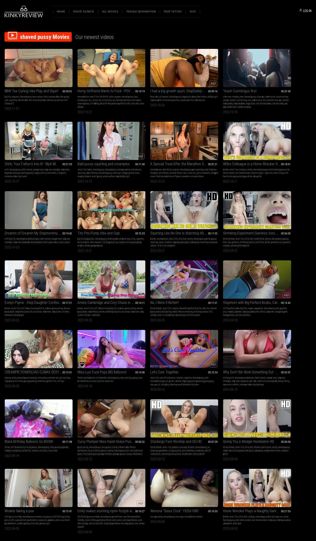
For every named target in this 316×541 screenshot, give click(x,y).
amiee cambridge (233, 231)
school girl (55, 164)
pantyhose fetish (41, 432)
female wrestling (299, 231)
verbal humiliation (211, 365)
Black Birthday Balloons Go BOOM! (29, 356)
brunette (287, 228)
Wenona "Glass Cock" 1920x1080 (91, 423)
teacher (211, 97)
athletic (289, 301)
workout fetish (222, 432)
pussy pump (272, 168)
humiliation (235, 361)
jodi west (291, 97)
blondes (288, 428)
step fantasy (157, 231)
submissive (239, 91)
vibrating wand (236, 301)
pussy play (50, 231)
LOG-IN (307, 11)
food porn (83, 164)
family (302, 94)
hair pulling (280, 231)
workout (34, 231)
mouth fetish (103, 228)
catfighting (292, 235)
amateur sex (116, 295)
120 (292, 164)
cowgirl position (177, 94)
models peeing (295, 368)
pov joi (218, 301)
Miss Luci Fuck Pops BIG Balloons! (153, 289)
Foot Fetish (173, 11)
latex (174, 295)
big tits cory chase (171, 231)
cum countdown (170, 365)
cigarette (261, 164)
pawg (11, 94)
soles (101, 91)
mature (40, 91)
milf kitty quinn (260, 238)
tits (255, 164)
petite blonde (214, 435)
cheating (282, 94)
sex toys (180, 295)
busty (289, 94)
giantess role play (92, 235)
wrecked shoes (105, 164)
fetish (69, 228)
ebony (172, 91)
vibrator (30, 94)
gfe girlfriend (114, 97)
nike (114, 164)
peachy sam (259, 372)
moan (44, 94)
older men (196, 91)
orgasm (107, 91)
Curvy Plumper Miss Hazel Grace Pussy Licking (96, 356)
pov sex (82, 94)
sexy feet (54, 428)
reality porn (81, 97)
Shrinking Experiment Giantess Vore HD (95, 222)
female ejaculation (13, 97)
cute (38, 164)
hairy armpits (272, 164)
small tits (83, 91)
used (69, 164)
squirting (22, 94)
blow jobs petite (151, 435)
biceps (237, 428)
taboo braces (134, 97)
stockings (136, 365)
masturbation (72, 91)
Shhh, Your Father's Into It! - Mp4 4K (279, 85)
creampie (305, 91)
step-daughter (230, 97)
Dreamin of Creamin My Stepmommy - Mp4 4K (220, 155)
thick (46, 91)
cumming (14, 235)
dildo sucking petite (279, 432)
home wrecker (144, 164)
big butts (33, 361)
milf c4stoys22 (28, 97)
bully (232, 365)
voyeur (279, 365)
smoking (287, 161)
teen (210, 91)
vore (84, 231)
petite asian (17, 168)
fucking (70, 295)
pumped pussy (297, 168)
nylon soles (53, 432)
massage (96, 428)
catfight (277, 235)
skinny (155, 161)
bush (149, 231)
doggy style (242, 97)
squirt (27, 231)
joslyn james (212, 168)
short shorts (181, 91)
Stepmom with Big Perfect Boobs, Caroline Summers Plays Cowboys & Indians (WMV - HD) (33, 289)
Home (61, 11)
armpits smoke (284, 168)
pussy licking (101, 361)
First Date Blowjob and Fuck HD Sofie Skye (282, 423)
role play (204, 91)
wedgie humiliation (200, 368)
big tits (8, 91)
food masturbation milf (108, 168)
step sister (138, 235)
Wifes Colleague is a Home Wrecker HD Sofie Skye (158, 155)
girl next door (72, 298)
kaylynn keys (259, 305)
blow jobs (133, 91)
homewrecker (161, 164)
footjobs (17, 432)
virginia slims (260, 168)
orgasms (15, 91)
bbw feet (37, 94)
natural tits (268, 235)
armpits (299, 161)
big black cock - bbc (288, 298)
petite (55, 161)
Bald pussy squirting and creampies (31, 155)
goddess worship (158, 361)
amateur (52, 91)
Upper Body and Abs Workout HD (215, 423)
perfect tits (71, 301)
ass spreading (73, 428)
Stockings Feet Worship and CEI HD (155, 356)
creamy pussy (92, 97)
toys (212, 301)
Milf (193, 11)
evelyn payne (167, 235)
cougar (32, 295)
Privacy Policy (174, 493)
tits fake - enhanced (152, 235)
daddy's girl (232, 101)
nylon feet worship (27, 435)
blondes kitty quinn (200, 305)
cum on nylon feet (43, 435)
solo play (225, 301)
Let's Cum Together (206, 289)
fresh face (115, 298)
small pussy (42, 168)
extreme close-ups (199, 97)
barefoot (294, 228)
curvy (93, 361)
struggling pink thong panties (21, 301)
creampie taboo (299, 301)
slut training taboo (199, 101)
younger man (287, 91)
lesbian (173, 228)
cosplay (295, 94)
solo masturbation (199, 298)
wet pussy (25, 365)
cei (152, 365)
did (59, 295)
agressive (280, 301)
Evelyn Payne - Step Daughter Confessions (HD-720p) (158, 222)
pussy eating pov (166, 168)
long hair (279, 228)
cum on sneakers (78, 168)
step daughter (145, 94)
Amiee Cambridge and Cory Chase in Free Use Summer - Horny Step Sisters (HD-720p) (220, 222)
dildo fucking (180, 161)
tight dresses (303, 235)
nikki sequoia (284, 164)
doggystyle (165, 91)
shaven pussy (115, 365)
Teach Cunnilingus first (208, 85)
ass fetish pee (273, 368)
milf (255, 91)
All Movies (110, 11)
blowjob (275, 94)
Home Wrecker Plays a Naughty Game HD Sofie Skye (158, 423)
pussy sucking (103, 365)
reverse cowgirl (173, 164)
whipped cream (91, 168)
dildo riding (139, 168)
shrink (69, 235)
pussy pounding (104, 298)
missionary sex (102, 94)
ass (230, 94)
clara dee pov (100, 101)
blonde (132, 161)
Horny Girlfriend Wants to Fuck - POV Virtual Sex (96, 85)
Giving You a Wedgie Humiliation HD (217, 356)
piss (269, 365)
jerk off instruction (209, 295)
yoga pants (40, 295)
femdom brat (172, 368)
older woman (276, 91)
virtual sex (90, 94)
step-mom (258, 94)
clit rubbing (103, 97)
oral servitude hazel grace (78, 368)
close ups (229, 91)
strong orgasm (37, 439)
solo (137, 298)
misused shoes (82, 171)
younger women (210, 94)
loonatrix (44, 365)
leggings (41, 231)
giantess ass (79, 235)
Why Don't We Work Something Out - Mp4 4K (282, 289)
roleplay (20, 298)
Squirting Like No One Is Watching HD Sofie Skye (33, 222)
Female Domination (141, 11)
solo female (93, 164)
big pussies (266, 161)
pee (110, 161)
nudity (272, 231)
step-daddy (219, 97)
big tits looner (165, 298)
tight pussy (83, 298)
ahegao (8, 168)
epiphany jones (260, 368)
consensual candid (27, 235)
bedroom (218, 161)
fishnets (111, 361)
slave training (197, 94)
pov (173, 161)
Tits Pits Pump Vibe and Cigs (275, 155)
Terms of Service (144, 493)
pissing (263, 365)
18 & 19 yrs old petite (44, 235)
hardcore (95, 295)
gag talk (8, 298)
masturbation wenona (110, 428)
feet (6, 94)
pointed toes (45, 428)
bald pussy (45, 164)
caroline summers (42, 301)
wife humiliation (151, 168)
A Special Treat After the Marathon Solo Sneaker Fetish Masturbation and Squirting (96, 155)
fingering (75, 164)
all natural (142, 91)
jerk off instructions (137, 368)
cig (305, 164)
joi (212, 298)
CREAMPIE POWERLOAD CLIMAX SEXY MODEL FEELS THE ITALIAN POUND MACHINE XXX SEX (96, 289)
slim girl (81, 301)
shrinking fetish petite (110, 235)
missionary (105, 295)
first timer (93, 298)
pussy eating (72, 361)
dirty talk (37, 228)
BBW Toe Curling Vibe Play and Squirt (31, 85)
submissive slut (240, 94)
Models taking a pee (268, 356)
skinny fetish (202, 435)
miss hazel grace (97, 368)
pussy (131, 164)
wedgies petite (215, 368)
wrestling (258, 235)
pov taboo (202, 168)
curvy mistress (90, 365)
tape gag (35, 298)
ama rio (284, 235)
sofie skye (163, 435)
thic (173, 298)
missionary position (160, 94)
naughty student (29, 168)
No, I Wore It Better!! (268, 222)
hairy (305, 161)
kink (6, 164)
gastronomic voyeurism (299, 365)
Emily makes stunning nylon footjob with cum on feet (33, 423)
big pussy (299, 164)
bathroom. (284, 368)
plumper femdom (112, 368)
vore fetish (114, 231)
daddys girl (134, 94)
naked (288, 231)
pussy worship (264, 361)
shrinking (99, 231)
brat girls (178, 428)
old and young (213, 101)
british (286, 365)
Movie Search (83, 11)
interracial (301, 298)
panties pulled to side (76, 101)
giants (106, 231)
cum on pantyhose (12, 435)
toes (34, 91)
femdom (170, 361)
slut (16, 94)
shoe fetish (84, 161)
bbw (57, 91)
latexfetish (34, 365)
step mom (205, 235)
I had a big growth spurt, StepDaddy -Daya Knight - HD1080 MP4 (158, 85)
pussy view (26, 439)
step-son (297, 91)
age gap (223, 101)
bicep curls (233, 432)
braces (12, 164)
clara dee (90, 101)
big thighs (52, 94)
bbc (262, 301)
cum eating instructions (156, 368)
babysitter (44, 298)
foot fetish (93, 91)
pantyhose (145, 365)
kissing (158, 228)
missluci (155, 298)
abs (200, 432)
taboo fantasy (29, 164)
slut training (223, 94)
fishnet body (91, 372)
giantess (90, 231)
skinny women (209, 432)
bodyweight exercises (230, 435)
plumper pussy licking (76, 372)
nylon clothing (27, 432)
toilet (274, 365)
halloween (258, 97)
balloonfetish (145, 298)
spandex (27, 298)
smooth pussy (25, 161)
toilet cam (306, 368)
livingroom (267, 97)
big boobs (267, 94)
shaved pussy (25, 91)
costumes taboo (279, 97)
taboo (16, 161)
